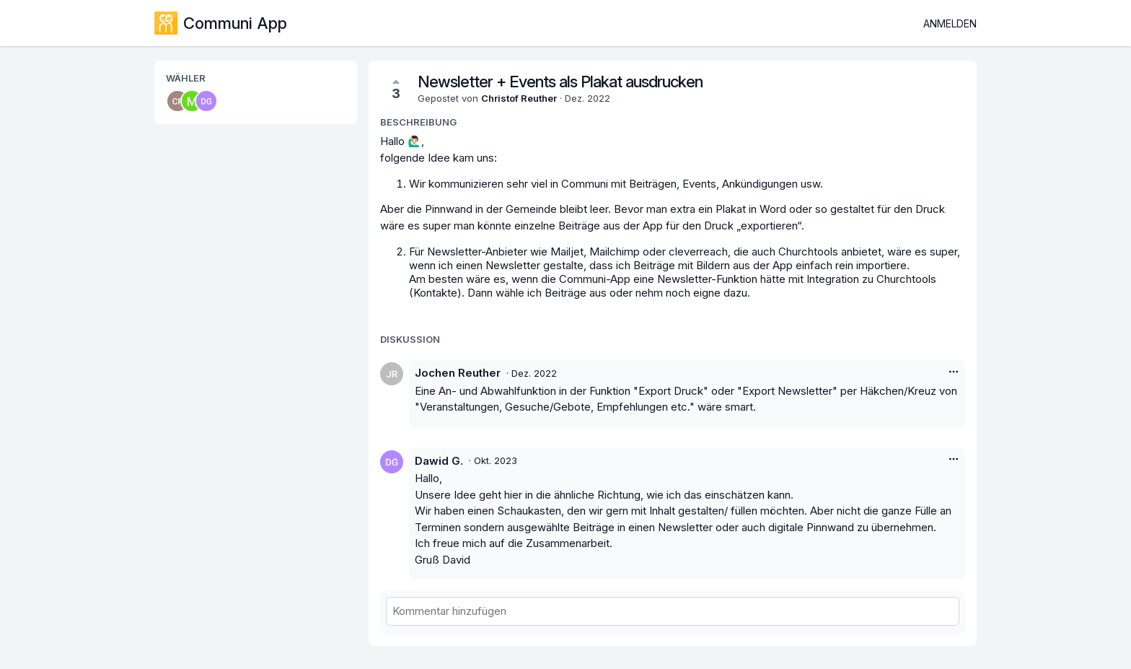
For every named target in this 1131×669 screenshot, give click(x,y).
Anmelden (950, 23)
